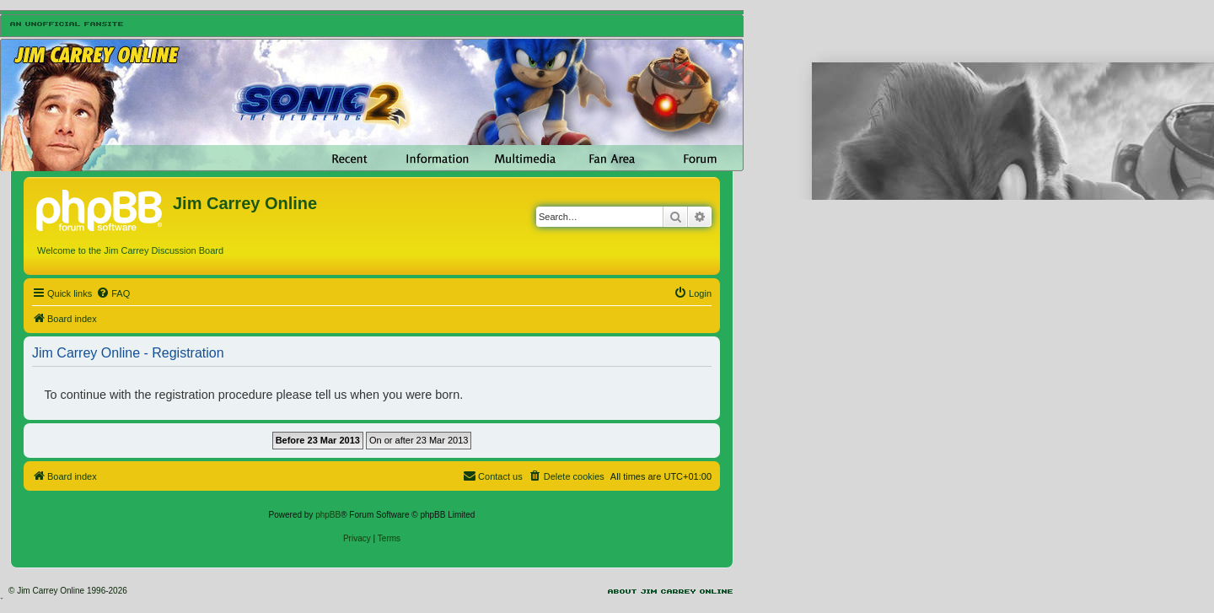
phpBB (328, 514)
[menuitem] (113, 293)
